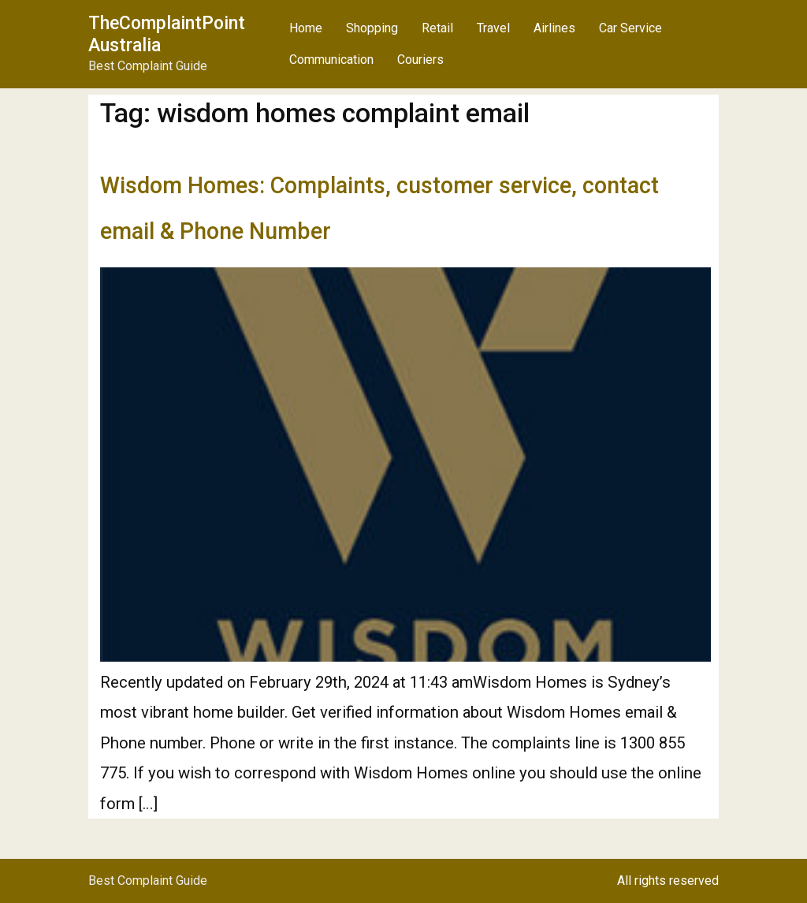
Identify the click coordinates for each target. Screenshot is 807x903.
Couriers (420, 59)
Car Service (630, 28)
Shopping (372, 28)
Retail (437, 28)
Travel (493, 28)
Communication (331, 59)
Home (305, 28)
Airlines (554, 28)
